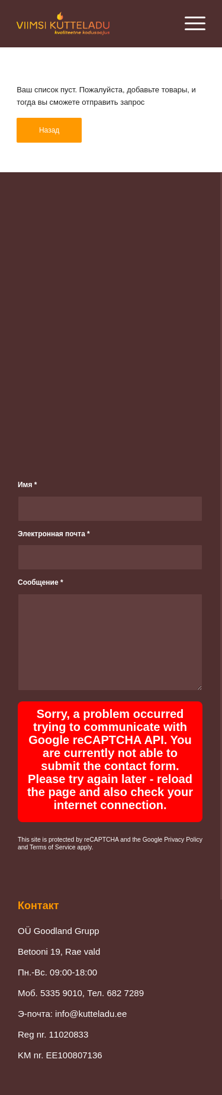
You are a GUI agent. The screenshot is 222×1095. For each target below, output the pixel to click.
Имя (27, 485)
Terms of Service (52, 847)
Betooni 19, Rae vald (59, 951)
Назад (49, 130)
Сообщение (40, 582)
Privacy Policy (183, 839)
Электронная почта (54, 534)
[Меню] (189, 23)
